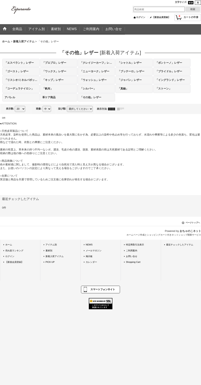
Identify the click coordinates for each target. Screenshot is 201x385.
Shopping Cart (133, 262)
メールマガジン (94, 250)
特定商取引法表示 (135, 244)
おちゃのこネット (190, 231)
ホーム (8, 244)
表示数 (10, 108)
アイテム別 (51, 244)
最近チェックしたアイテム (179, 244)
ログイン (140, 17)
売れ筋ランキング (14, 250)
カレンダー (91, 262)
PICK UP (50, 262)
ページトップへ (193, 222)
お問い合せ (131, 256)
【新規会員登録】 (161, 17)
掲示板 (89, 256)
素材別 (49, 250)
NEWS (89, 244)
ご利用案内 (131, 250)
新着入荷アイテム (55, 256)
